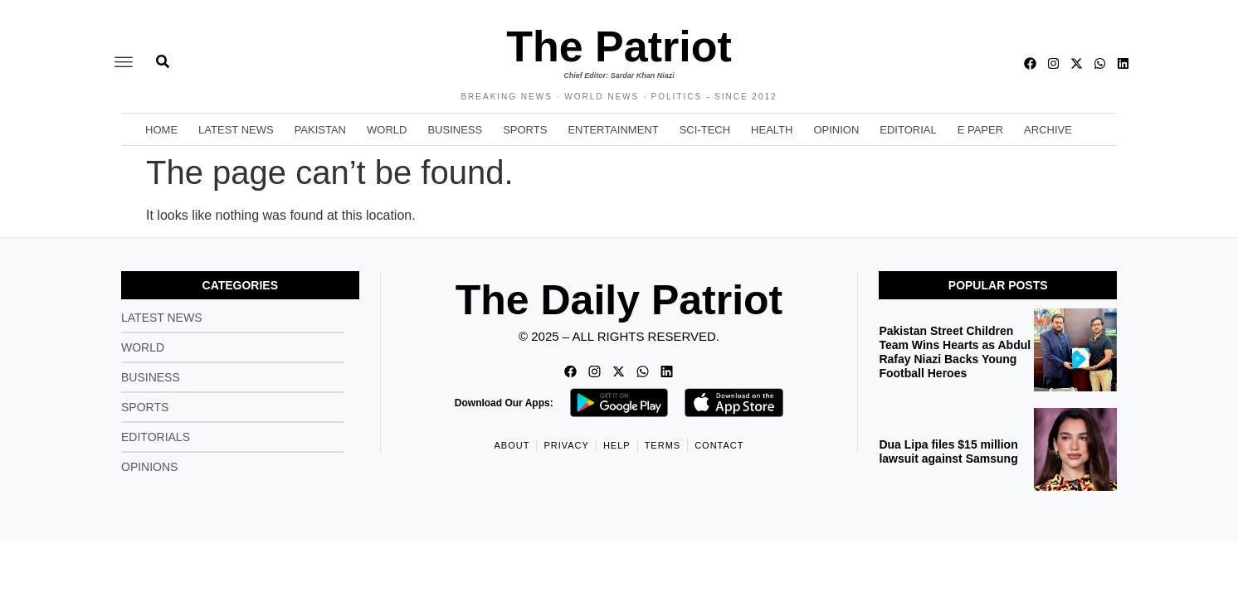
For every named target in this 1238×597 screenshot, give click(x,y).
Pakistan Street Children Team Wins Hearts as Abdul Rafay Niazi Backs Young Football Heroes (955, 351)
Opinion (836, 130)
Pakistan (320, 130)
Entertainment (613, 130)
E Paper (980, 130)
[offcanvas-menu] (124, 63)
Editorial (908, 130)
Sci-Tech (705, 130)
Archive (1048, 130)
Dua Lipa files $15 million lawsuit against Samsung (948, 451)
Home (161, 130)
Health (771, 130)
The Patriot (619, 46)
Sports (525, 130)
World (387, 130)
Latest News (236, 130)
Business (454, 130)
